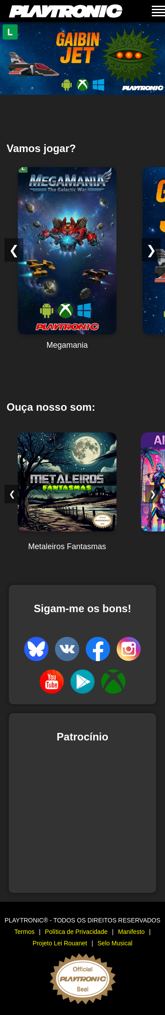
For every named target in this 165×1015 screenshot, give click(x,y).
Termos (25, 931)
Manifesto (131, 931)
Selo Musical (115, 943)
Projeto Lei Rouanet (60, 943)
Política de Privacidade (76, 931)
